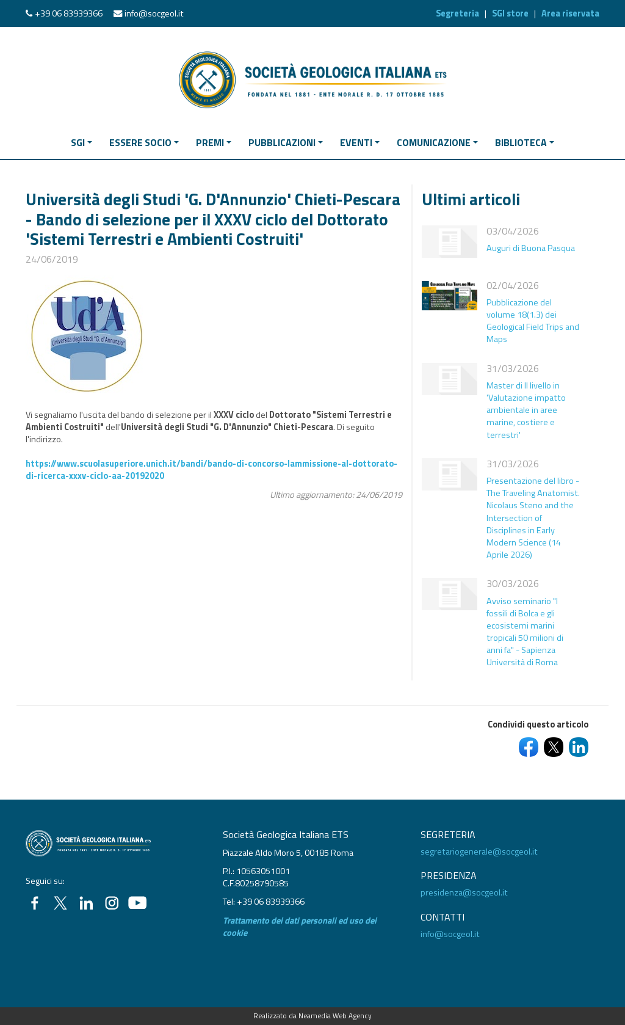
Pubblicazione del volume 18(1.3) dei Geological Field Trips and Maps (532, 321)
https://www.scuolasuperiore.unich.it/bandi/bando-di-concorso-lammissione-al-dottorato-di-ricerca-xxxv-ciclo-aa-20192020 (211, 470)
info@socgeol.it (154, 13)
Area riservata (570, 13)
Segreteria (457, 13)
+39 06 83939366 (69, 13)
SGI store (510, 13)
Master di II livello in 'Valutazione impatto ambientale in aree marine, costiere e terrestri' (526, 410)
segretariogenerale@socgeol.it (479, 851)
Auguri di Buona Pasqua (530, 248)
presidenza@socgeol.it (464, 892)
